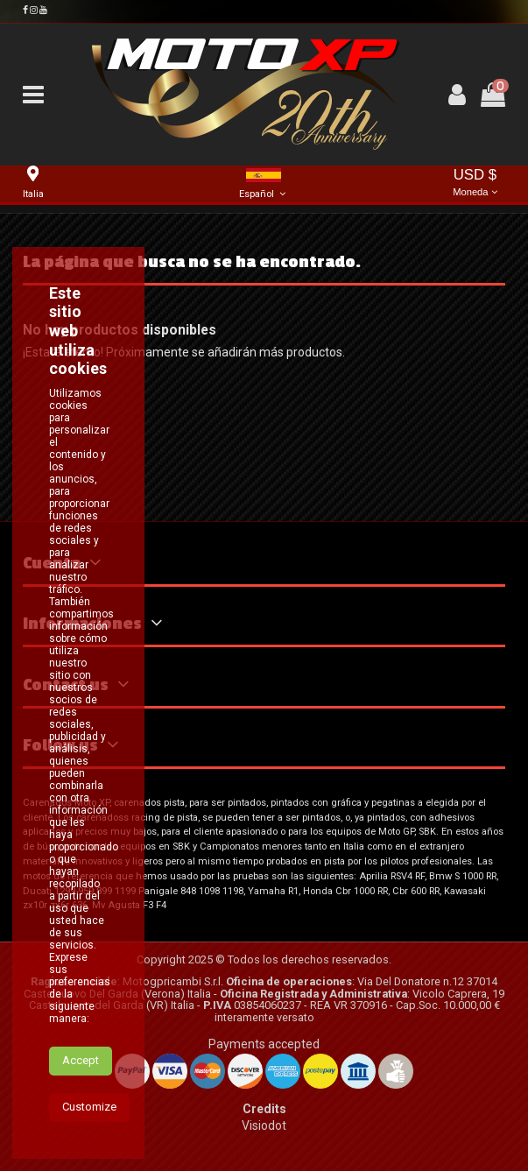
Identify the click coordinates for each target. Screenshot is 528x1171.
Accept (80, 1060)
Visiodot (264, 1125)
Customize (89, 1106)
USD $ (475, 183)
